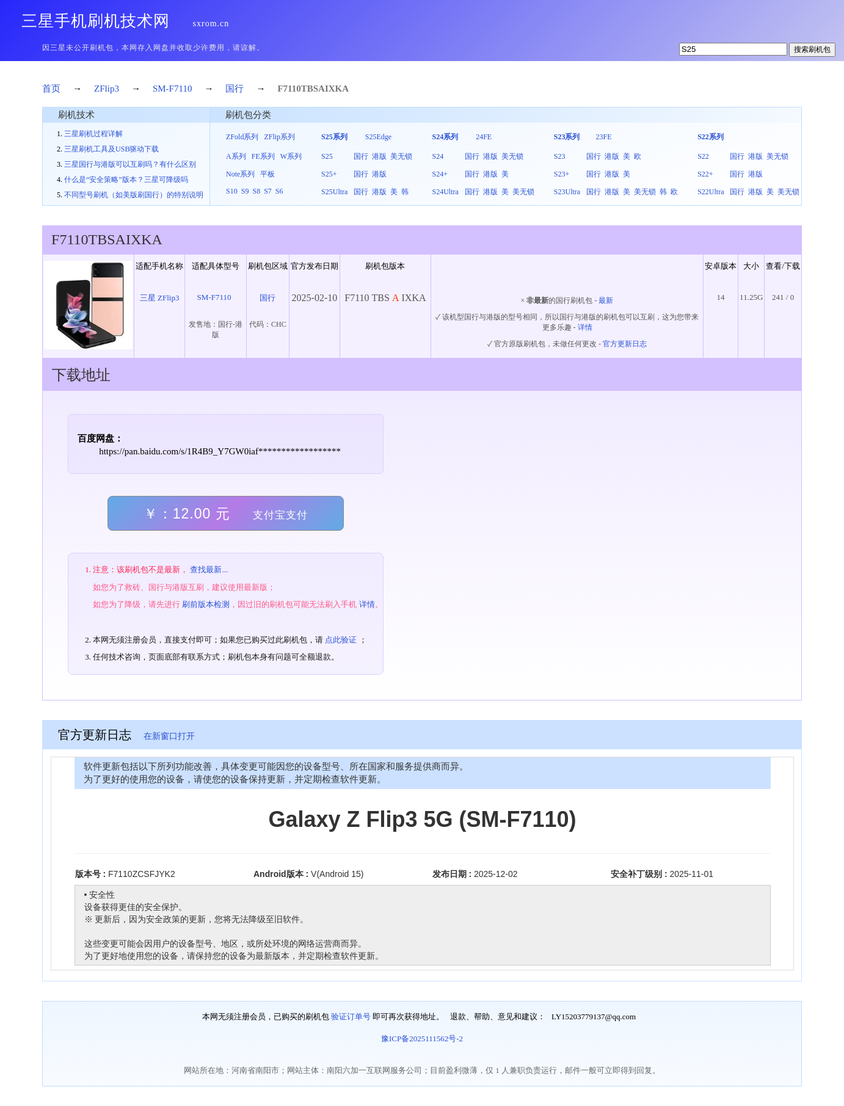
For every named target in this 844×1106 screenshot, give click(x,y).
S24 (437, 156)
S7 (268, 191)
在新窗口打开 (169, 736)
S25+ (329, 174)
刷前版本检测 (206, 604)
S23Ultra (567, 191)
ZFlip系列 (279, 137)
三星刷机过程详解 (93, 133)
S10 (232, 191)
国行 (234, 88)
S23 (560, 156)
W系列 (291, 156)
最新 (605, 300)
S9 (245, 191)
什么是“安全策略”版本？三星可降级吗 (126, 179)
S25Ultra (334, 191)
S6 (279, 191)
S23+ (561, 174)
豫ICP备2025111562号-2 (422, 1038)
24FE (484, 137)
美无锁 (401, 156)
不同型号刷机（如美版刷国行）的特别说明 (133, 195)
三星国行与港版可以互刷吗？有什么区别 (130, 164)
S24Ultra (445, 191)
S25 (327, 156)
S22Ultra (710, 191)
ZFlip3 (106, 88)
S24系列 (445, 137)
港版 (379, 156)
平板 (267, 174)
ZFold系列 (242, 137)
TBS (309, 88)
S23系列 (567, 137)
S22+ (705, 174)
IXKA (337, 88)
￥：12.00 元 (226, 514)
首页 (51, 88)
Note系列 (240, 174)
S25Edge (378, 137)
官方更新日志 (625, 344)
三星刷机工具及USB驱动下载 (111, 149)
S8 (256, 191)
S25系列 (334, 137)
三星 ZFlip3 (160, 297)
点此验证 (341, 639)
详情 (585, 327)
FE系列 (263, 156)
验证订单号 (351, 1016)
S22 (703, 156)
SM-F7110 (172, 88)
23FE (603, 137)
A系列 (236, 156)
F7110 (288, 88)
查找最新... (209, 569)
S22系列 (710, 137)
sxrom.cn (211, 23)
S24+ (439, 174)
